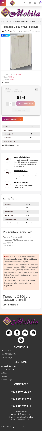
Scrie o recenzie (10, 304)
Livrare (4, 376)
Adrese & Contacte (8, 366)
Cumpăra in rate (7, 369)
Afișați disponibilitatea (12, 119)
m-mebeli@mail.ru (24, 417)
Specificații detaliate (9, 145)
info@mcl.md (24, 414)
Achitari (4, 373)
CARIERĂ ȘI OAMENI (8, 354)
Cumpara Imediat (21, 110)
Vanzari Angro (6, 357)
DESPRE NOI (6, 350)
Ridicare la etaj (11, 89)
